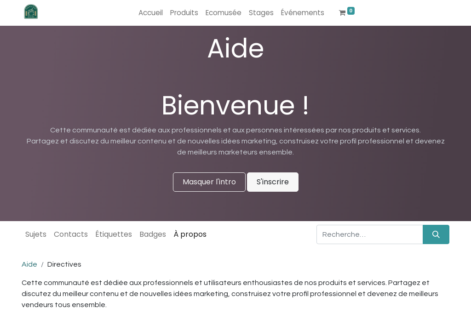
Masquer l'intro (209, 182)
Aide (29, 264)
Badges (152, 234)
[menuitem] (151, 13)
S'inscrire (273, 182)
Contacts (71, 234)
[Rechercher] (436, 234)
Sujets (35, 234)
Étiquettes (113, 234)
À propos (190, 234)
